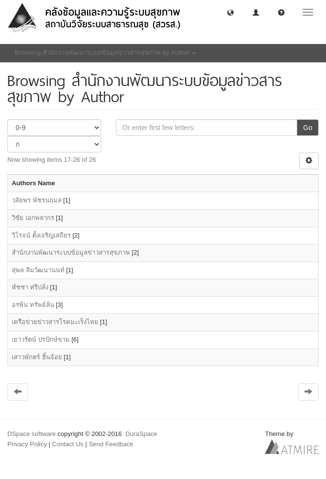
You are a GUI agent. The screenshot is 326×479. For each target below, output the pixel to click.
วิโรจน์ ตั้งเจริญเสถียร (41, 235)
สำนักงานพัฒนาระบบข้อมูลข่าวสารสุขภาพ (71, 252)
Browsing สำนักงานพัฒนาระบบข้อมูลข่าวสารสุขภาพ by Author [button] (105, 52)
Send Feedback (110, 444)
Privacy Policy (27, 444)
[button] (230, 12)
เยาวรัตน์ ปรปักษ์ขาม (41, 339)
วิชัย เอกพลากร (33, 217)
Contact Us (68, 444)
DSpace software (31, 433)
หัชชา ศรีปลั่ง (30, 287)
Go (307, 127)
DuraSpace (141, 433)
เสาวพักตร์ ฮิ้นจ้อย (37, 357)
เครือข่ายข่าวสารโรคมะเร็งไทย (55, 322)
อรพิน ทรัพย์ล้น (33, 304)
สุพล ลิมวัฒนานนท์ (38, 270)
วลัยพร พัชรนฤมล (37, 200)
